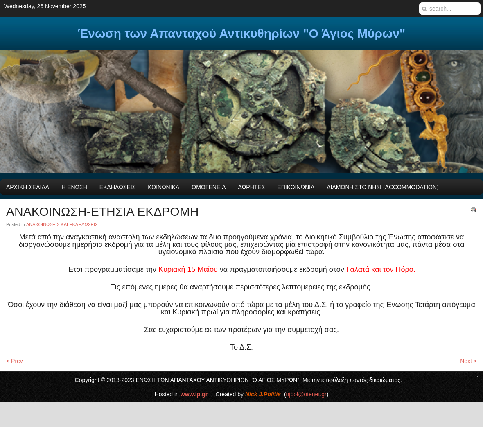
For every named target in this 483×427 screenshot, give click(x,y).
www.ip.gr (194, 394)
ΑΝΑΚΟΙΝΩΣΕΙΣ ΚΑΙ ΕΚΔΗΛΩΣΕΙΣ (62, 224)
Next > (468, 361)
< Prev (14, 361)
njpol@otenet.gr (306, 394)
